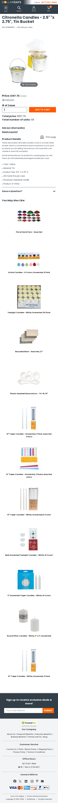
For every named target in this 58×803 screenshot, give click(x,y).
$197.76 (21, 116)
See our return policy (13, 127)
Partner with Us (34, 737)
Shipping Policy (45, 749)
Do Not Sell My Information (37, 796)
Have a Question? (13, 191)
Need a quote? (10, 132)
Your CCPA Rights (17, 796)
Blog (45, 737)
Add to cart (42, 109)
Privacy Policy (19, 752)
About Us (11, 734)
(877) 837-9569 (49, 2)
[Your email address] (23, 710)
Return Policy (31, 749)
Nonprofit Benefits (25, 734)
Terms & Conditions (36, 752)
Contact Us (11, 749)
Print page (51, 137)
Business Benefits (18, 737)
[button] (34, 9)
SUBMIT (48, 710)
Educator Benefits (43, 734)
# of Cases (8, 105)
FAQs (20, 749)
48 (32, 119)
